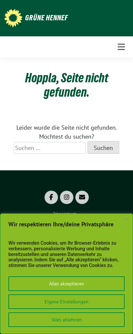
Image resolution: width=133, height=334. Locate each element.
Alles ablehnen (67, 320)
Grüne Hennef (46, 17)
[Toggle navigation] (121, 46)
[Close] (126, 219)
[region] (66, 273)
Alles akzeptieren (66, 284)
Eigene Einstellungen (66, 302)
